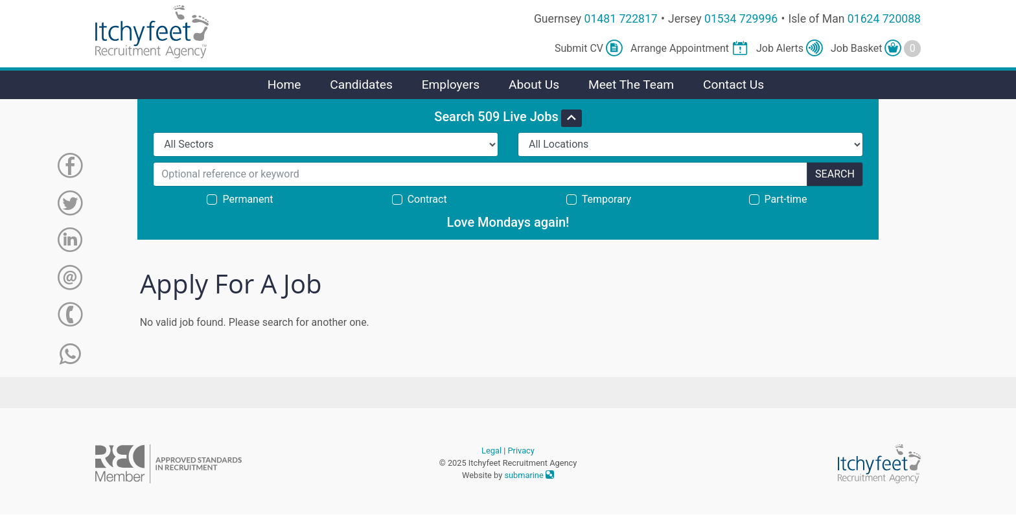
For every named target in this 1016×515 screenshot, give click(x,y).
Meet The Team (631, 84)
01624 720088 (884, 18)
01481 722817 (621, 18)
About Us (534, 84)
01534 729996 (741, 18)
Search (835, 174)
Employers (451, 84)
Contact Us (733, 84)
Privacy (521, 450)
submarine (529, 475)
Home (284, 84)
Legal (491, 450)
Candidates (361, 84)
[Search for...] (480, 174)
